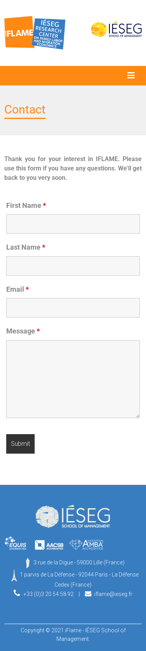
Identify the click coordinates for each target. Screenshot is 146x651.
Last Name (25, 247)
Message (23, 331)
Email (17, 289)
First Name (26, 205)
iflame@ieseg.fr (113, 594)
